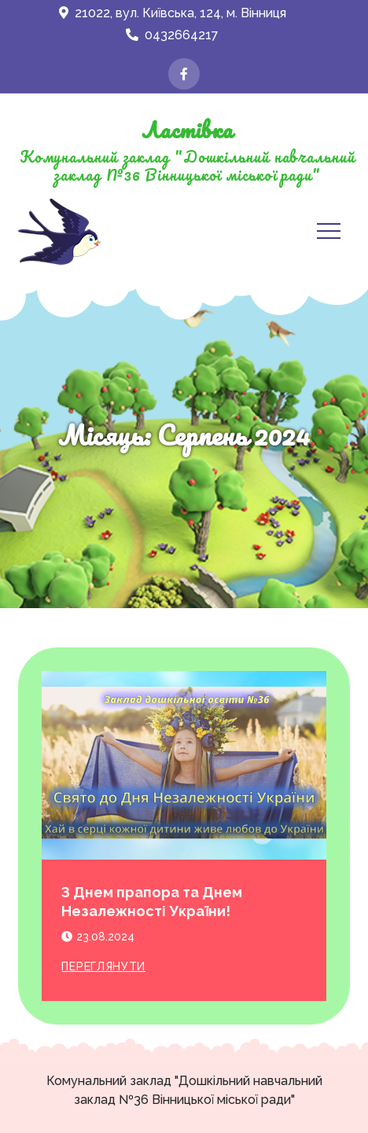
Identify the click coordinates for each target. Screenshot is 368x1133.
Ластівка (187, 130)
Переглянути (103, 966)
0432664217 (172, 35)
